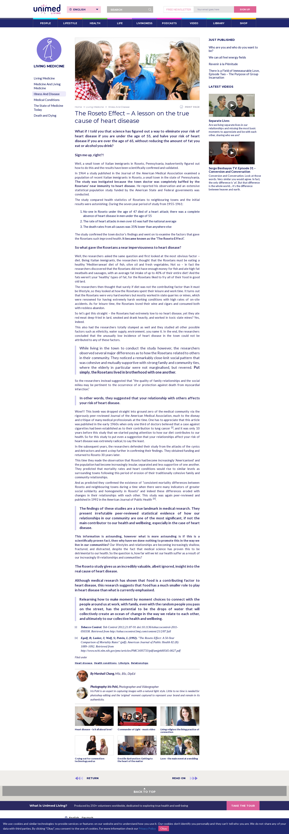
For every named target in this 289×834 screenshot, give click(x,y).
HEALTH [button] (95, 23)
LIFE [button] (120, 23)
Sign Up (245, 9)
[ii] (154, 498)
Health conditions (105, 663)
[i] (172, 427)
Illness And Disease (47, 94)
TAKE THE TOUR (243, 805)
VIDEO (194, 23)
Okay (163, 828)
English (85, 9)
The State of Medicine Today (48, 107)
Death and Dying (45, 115)
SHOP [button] (243, 23)
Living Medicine (44, 78)
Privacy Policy (147, 828)
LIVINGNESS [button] (144, 23)
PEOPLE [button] (45, 23)
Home (78, 106)
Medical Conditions (47, 100)
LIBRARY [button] (218, 23)
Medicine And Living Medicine (47, 86)
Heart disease (83, 663)
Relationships (139, 663)
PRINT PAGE (190, 106)
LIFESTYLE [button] (70, 23)
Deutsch (87, 817)
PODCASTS (169, 23)
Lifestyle (123, 663)
